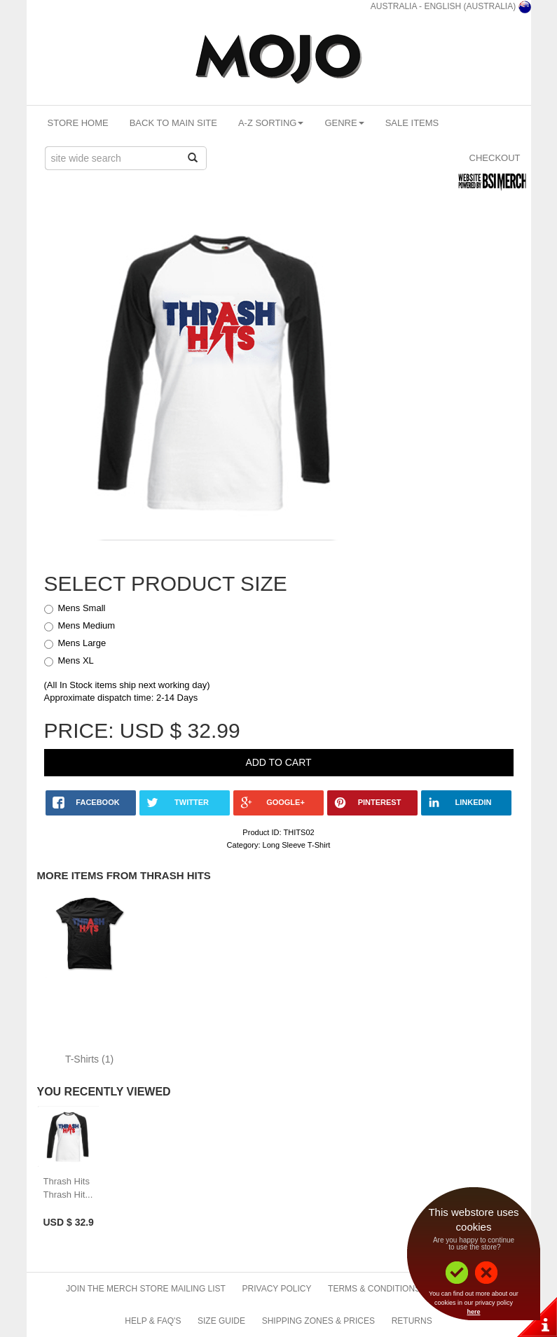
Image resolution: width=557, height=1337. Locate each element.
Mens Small (82, 608)
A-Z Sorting (271, 123)
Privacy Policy (277, 1289)
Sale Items (412, 123)
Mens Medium (87, 625)
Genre (344, 123)
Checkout (495, 158)
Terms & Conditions (374, 1289)
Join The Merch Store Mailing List (146, 1289)
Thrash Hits (66, 1181)
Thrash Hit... (68, 1194)
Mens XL (76, 660)
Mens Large (82, 643)
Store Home (78, 123)
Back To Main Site (173, 123)
